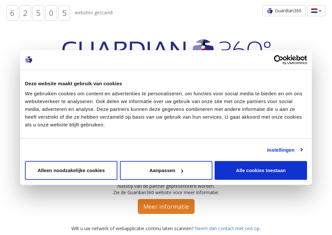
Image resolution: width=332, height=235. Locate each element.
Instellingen (281, 149)
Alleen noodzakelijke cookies (71, 170)
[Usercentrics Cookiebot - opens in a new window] (278, 60)
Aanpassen (166, 170)
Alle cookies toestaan (261, 170)
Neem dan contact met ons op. (228, 228)
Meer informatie (166, 206)
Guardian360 (284, 10)
